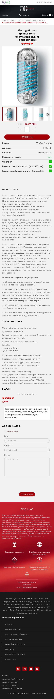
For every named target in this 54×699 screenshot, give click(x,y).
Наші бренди (10, 659)
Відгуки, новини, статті (15, 654)
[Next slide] (48, 115)
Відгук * (7, 455)
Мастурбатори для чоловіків (30, 21)
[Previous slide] (6, 115)
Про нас (9, 624)
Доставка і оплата (13, 639)
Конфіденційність (13, 629)
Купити (27, 137)
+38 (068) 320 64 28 (44, 2)
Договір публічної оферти (16, 634)
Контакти (9, 649)
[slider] (27, 44)
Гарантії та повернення (15, 644)
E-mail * (8, 445)
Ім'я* (6, 436)
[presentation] (26, 483)
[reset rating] (5, 431)
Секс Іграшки (8, 21)
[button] (9, 114)
